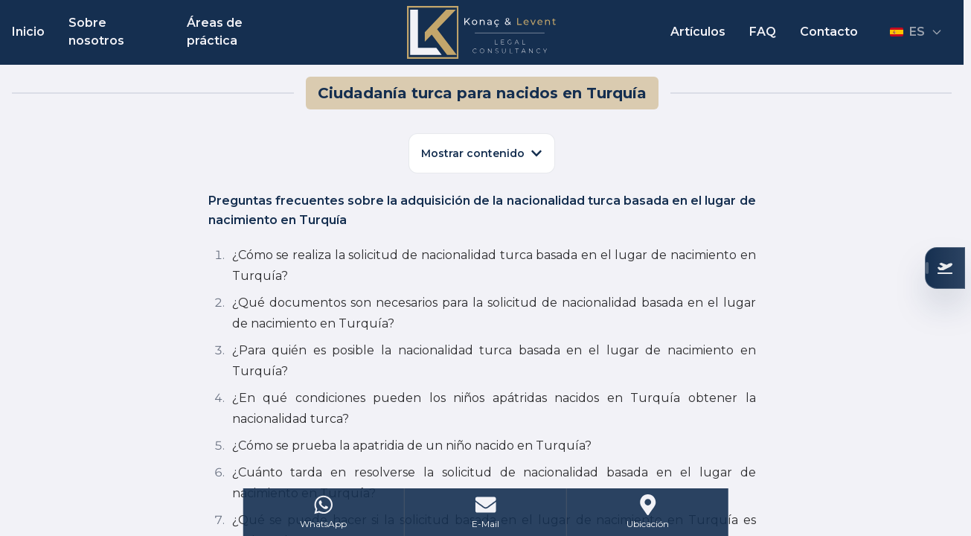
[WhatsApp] (324, 512)
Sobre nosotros (96, 32)
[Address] (647, 512)
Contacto (829, 32)
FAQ (762, 32)
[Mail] (486, 512)
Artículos (697, 32)
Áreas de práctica (215, 32)
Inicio (28, 32)
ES (916, 32)
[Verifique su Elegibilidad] (945, 268)
